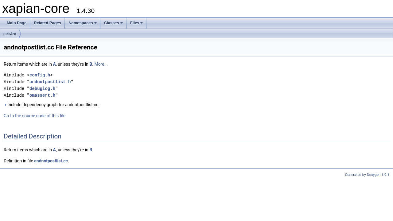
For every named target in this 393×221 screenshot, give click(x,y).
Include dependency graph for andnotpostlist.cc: (51, 104)
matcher (10, 33)
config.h (39, 75)
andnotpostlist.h (50, 82)
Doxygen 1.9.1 (378, 175)
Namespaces (82, 23)
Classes (113, 23)
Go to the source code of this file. (35, 115)
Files (136, 23)
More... (100, 64)
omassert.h (42, 95)
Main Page (16, 23)
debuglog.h (42, 88)
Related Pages (47, 23)
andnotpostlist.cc (51, 160)
